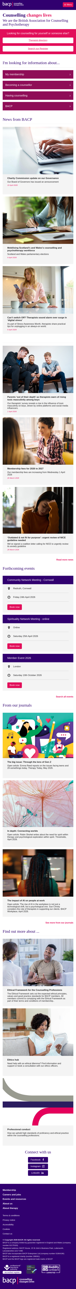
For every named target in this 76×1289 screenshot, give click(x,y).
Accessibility (8, 1224)
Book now (15, 607)
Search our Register (38, 48)
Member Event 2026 (19, 658)
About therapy (10, 1208)
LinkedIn (37, 1173)
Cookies (6, 1229)
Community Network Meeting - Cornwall (30, 579)
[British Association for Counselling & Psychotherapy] (13, 4)
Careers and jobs (12, 1194)
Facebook (38, 1159)
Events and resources (14, 1199)
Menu (68, 4)
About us (7, 1203)
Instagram (38, 1166)
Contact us (7, 1234)
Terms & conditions (11, 1215)
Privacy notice (9, 1220)
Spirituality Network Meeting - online (28, 618)
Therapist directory (38, 40)
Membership (9, 1190)
